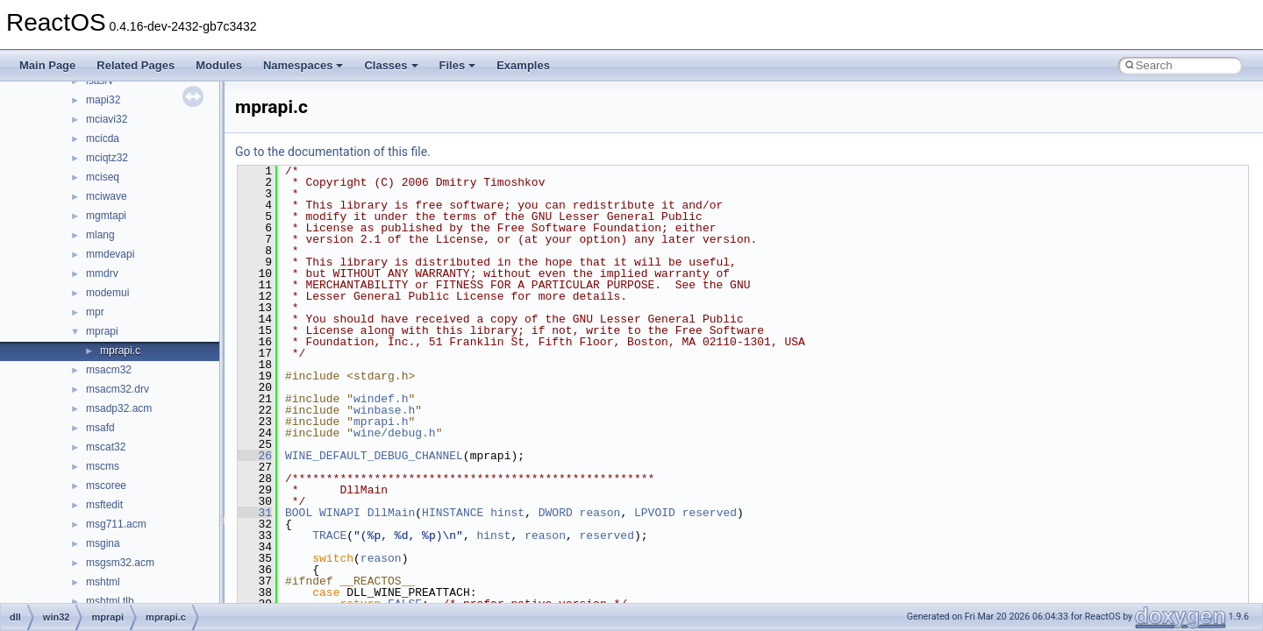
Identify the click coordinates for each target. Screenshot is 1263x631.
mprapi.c (120, 350)
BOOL (298, 513)
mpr (95, 312)
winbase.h (384, 410)
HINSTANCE (452, 513)
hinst (507, 513)
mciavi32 (106, 119)
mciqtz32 (107, 158)
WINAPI (339, 513)
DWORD (556, 513)
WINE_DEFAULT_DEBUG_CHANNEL (374, 456)
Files (457, 65)
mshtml (103, 582)
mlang (100, 235)
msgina (103, 543)
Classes (390, 65)
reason (600, 513)
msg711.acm (116, 524)
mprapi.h (380, 421)
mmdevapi (110, 254)
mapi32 (103, 100)
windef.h (380, 399)
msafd (100, 428)
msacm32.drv (117, 389)
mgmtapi (106, 215)
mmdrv (102, 273)
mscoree (106, 485)
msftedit (104, 505)
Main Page (47, 65)
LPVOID (654, 513)
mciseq (102, 177)
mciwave (106, 196)
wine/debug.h (394, 433)
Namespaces (303, 65)
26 (255, 456)
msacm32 (109, 370)
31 (255, 513)
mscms (102, 466)
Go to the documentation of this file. (333, 152)
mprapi (102, 331)
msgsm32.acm (120, 563)
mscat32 (105, 447)
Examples (523, 65)
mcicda (102, 138)
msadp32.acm (119, 408)
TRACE (329, 535)
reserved (709, 513)
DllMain (391, 513)
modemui (107, 293)
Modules (219, 65)
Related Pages (135, 65)
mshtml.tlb (110, 601)
